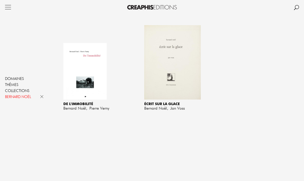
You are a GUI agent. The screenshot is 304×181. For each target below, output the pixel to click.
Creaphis (152, 7)
